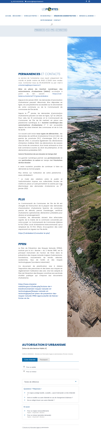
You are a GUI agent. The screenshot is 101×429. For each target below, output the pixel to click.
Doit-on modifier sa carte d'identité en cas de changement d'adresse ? (50, 397)
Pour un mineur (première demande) (39, 415)
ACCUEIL (8, 16)
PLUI (47, 30)
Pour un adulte (29, 367)
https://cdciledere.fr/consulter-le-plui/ (34, 233)
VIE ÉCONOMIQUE (46, 20)
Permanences (40, 30)
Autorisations (61, 30)
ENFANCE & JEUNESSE (86, 16)
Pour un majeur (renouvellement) (38, 411)
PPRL (52, 30)
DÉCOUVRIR (17, 16)
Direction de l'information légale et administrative (36, 427)
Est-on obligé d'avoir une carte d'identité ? (41, 400)
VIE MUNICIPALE (45, 16)
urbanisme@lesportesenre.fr (29, 85)
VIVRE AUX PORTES (30, 16)
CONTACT (57, 20)
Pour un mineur (29, 371)
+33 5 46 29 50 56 (17, 1)
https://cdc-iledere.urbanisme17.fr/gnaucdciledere (40, 95)
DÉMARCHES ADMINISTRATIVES (65, 16)
